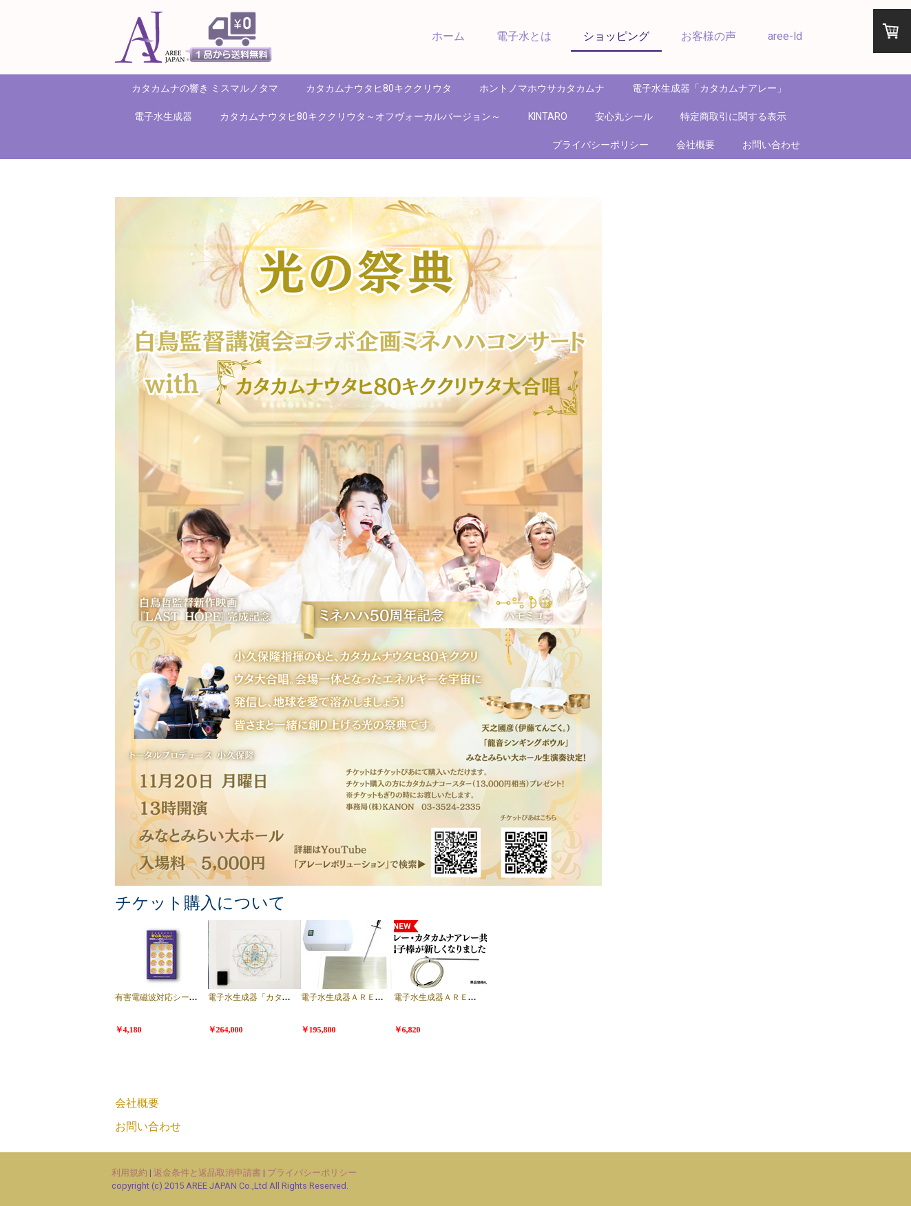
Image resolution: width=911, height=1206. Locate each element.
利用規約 (129, 1172)
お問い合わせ (771, 144)
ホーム (448, 36)
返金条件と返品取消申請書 (207, 1172)
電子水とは (524, 36)
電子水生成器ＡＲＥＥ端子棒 (499, 997)
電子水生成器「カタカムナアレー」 (709, 88)
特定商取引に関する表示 (733, 116)
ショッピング (616, 36)
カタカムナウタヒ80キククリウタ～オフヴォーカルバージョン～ (360, 116)
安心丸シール (624, 116)
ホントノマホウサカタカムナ (542, 88)
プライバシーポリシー (600, 144)
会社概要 (695, 144)
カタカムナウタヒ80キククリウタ (379, 88)
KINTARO (547, 116)
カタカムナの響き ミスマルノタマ (205, 88)
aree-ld (785, 36)
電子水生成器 (163, 116)
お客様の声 (708, 36)
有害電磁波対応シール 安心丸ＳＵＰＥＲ (190, 997)
